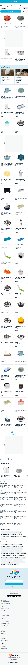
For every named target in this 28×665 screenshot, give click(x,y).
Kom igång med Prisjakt (5, 601)
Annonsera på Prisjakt (5, 623)
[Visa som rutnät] (22, 8)
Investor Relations (4, 640)
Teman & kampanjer (5, 608)
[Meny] (1, 1)
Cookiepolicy (3, 646)
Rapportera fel (14, 434)
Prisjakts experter (4, 606)
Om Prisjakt (3, 631)
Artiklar (2, 605)
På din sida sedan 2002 (5, 603)
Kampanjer (3, 613)
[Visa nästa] (16, 432)
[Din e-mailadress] (14, 581)
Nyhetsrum (3, 638)
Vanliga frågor (3, 633)
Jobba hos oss (4, 636)
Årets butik (3, 610)
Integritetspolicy (4, 648)
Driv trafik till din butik (5, 621)
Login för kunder (4, 627)
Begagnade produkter (5, 615)
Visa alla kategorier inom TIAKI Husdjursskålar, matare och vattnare (17, 483)
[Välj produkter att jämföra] (23, 11)
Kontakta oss (3, 635)
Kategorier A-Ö (4, 612)
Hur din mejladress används (9, 586)
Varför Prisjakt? (4, 620)
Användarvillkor (4, 644)
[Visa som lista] (24, 8)
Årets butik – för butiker (5, 625)
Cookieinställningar (4, 650)
